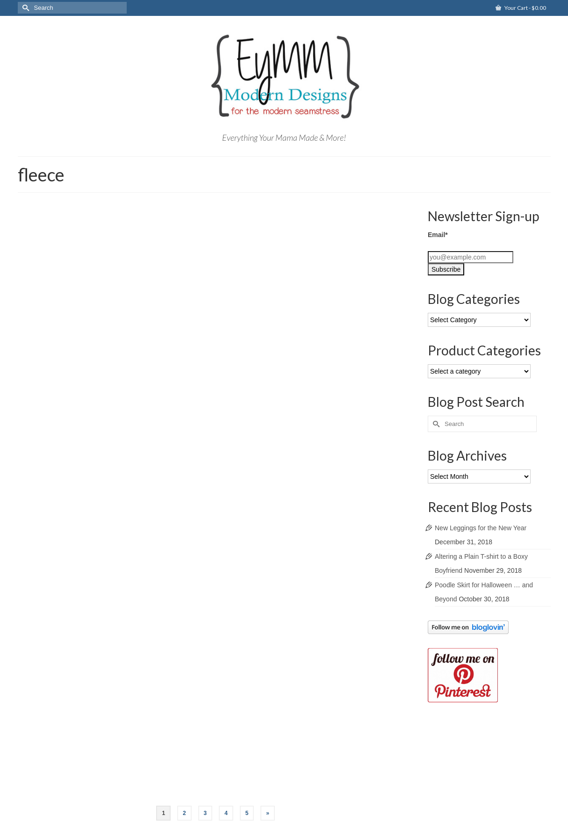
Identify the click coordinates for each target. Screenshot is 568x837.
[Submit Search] (25, 8)
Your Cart (521, 7)
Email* (438, 234)
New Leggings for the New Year (480, 528)
